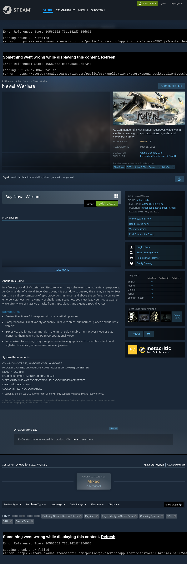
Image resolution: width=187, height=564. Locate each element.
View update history (140, 309)
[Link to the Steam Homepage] (20, 13)
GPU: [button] (5, 526)
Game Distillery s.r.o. (151, 157)
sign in (162, 3)
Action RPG (140, 172)
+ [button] (173, 172)
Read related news (139, 314)
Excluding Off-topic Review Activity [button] (60, 520)
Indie (147, 291)
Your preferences (176, 469)
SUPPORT (98, 10)
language (174, 3)
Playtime (96, 508)
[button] (107, 208)
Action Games (22, 85)
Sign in (6, 182)
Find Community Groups (142, 325)
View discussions (138, 320)
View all (113, 433)
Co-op (151, 172)
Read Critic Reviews (156, 356)
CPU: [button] (169, 520)
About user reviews (154, 469)
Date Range (76, 508)
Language (56, 508)
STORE (48, 10)
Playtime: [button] (90, 520)
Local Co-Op (163, 172)
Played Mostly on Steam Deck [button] (117, 520)
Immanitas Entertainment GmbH (158, 160)
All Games (7, 85)
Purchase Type (34, 508)
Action (139, 291)
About (83, 10)
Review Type (11, 508)
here (75, 444)
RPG (129, 172)
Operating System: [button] (149, 520)
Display (113, 508)
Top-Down (119, 172)
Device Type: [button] (22, 526)
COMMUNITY (65, 10)
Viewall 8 (177, 271)
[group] (93, 523)
